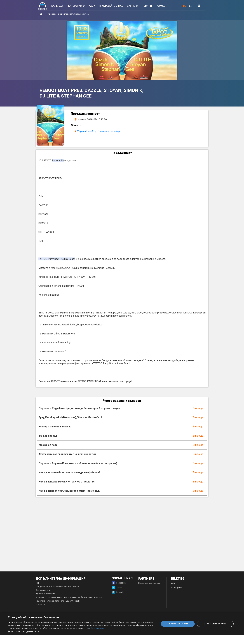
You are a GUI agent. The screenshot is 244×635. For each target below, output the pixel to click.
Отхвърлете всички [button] (215, 623)
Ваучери (132, 5)
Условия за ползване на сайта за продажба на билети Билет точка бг (69, 599)
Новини (147, 5)
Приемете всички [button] (178, 623)
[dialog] (122, 624)
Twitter (117, 589)
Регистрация (176, 589)
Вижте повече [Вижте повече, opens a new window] (97, 628)
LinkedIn (118, 593)
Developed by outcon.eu (149, 584)
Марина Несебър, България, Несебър (99, 131)
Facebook (119, 584)
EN (190, 5)
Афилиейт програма (45, 595)
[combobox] (122, 14)
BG (184, 5)
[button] (81, 631)
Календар (57, 5)
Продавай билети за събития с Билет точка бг (57, 588)
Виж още (198, 409)
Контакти (40, 606)
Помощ (160, 5)
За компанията (43, 592)
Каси (92, 5)
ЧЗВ (38, 584)
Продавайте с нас (111, 5)
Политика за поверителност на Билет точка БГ (58, 602)
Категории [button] (76, 5)
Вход (173, 585)
